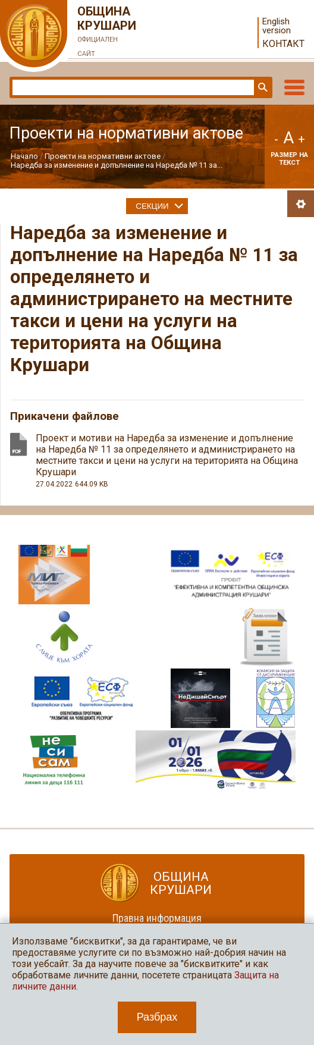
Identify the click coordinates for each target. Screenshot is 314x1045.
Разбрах (157, 1017)
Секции (152, 206)
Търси (261, 87)
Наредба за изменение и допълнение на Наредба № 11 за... (116, 165)
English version (276, 26)
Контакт (283, 43)
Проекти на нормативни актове (103, 156)
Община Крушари (107, 32)
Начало (24, 156)
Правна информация (157, 918)
